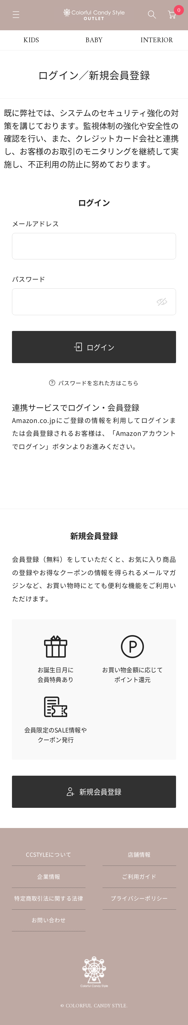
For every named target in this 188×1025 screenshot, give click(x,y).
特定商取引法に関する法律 (48, 898)
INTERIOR (156, 40)
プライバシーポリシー (139, 898)
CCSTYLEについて (48, 854)
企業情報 (48, 876)
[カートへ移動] (172, 15)
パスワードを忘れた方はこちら (98, 383)
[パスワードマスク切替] (162, 301)
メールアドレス (35, 224)
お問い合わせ (48, 920)
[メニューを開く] (16, 15)
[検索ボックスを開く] (152, 15)
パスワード (28, 279)
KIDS (31, 40)
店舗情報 (139, 854)
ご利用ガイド (139, 876)
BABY (93, 40)
